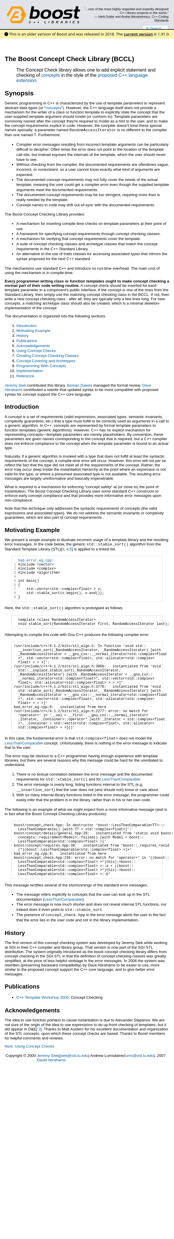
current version (138, 34)
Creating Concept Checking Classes (47, 355)
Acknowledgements (33, 345)
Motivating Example (33, 330)
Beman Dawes (79, 385)
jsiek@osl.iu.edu (74, 1093)
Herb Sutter (107, 16)
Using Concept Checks (36, 350)
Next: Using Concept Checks (29, 1084)
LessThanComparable (24, 770)
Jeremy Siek (15, 385)
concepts (50, 75)
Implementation (29, 370)
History (22, 335)
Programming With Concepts (41, 365)
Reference (25, 375)
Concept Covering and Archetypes (45, 360)
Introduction (26, 325)
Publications (26, 340)
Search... (155, 28)
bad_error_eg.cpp (35, 560)
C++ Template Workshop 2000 (42, 1035)
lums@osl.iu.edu (139, 1093)
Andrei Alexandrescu (135, 16)
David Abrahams (51, 1097)
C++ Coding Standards (160, 18)
